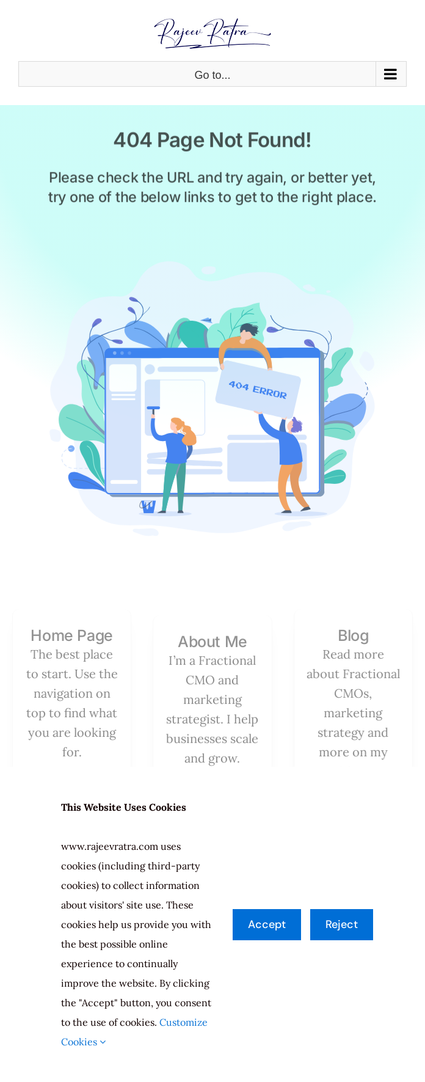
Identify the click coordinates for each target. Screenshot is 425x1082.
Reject (341, 924)
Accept (267, 924)
